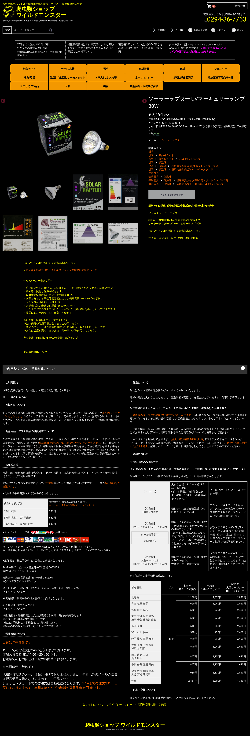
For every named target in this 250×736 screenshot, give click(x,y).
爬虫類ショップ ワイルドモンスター (125, 725)
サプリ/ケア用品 (29, 86)
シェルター (220, 68)
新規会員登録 (197, 30)
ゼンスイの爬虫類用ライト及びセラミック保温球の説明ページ (61, 269)
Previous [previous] (2, 100)
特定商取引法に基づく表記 (150, 704)
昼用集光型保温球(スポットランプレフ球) (195, 166)
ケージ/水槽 (67, 68)
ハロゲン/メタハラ (190, 158)
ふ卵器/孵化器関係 (182, 77)
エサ (67, 86)
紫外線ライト (166, 155)
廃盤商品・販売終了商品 (144, 86)
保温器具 (144, 68)
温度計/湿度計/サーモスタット (67, 77)
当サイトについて (93, 704)
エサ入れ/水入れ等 (106, 77)
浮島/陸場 (29, 77)
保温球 (162, 162)
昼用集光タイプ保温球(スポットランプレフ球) (202, 180)
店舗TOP (159, 30)
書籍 (105, 86)
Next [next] (143, 100)
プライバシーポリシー (119, 704)
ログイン (238, 30)
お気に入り (219, 30)
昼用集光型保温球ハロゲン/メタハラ (192, 169)
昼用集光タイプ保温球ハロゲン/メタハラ (200, 183)
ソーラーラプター (172, 139)
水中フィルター (144, 77)
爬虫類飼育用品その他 (220, 77)
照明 (105, 68)
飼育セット (29, 68)
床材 (182, 68)
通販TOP (177, 30)
